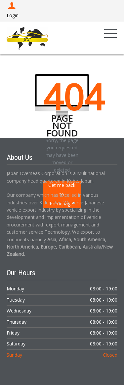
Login (13, 10)
